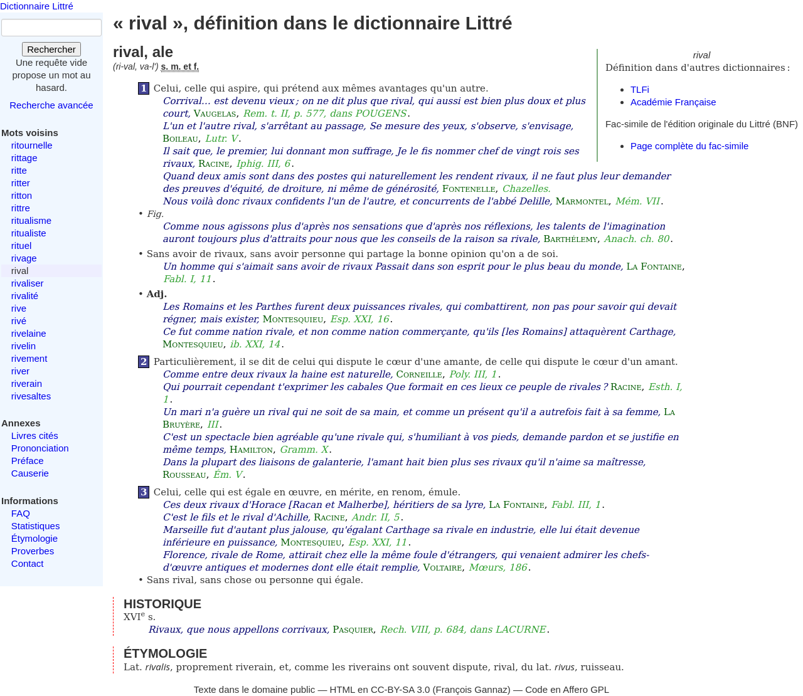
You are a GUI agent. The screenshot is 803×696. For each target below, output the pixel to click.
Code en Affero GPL (567, 689)
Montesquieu (292, 319)
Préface (27, 460)
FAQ (20, 513)
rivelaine (28, 333)
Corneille (419, 374)
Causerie (30, 473)
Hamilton (251, 449)
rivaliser (27, 283)
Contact (27, 563)
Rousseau (184, 474)
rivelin (23, 345)
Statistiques (35, 525)
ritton (21, 195)
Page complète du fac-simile (689, 145)
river (20, 371)
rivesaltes (31, 396)
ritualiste (28, 233)
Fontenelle (469, 188)
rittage (24, 157)
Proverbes (32, 551)
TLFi (639, 89)
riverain (26, 383)
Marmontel (582, 201)
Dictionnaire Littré (36, 6)
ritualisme (31, 220)
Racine (214, 163)
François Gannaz (472, 689)
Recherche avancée (51, 105)
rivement (29, 358)
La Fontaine (653, 266)
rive (18, 308)
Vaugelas (215, 113)
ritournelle (32, 145)
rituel (21, 245)
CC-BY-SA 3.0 (400, 689)
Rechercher (51, 49)
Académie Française (673, 102)
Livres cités (34, 435)
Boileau (180, 138)
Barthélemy (570, 239)
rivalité (24, 295)
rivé (18, 320)
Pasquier (352, 629)
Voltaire (442, 567)
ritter (20, 182)
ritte (19, 170)
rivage (24, 258)
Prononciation (40, 448)
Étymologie (34, 538)
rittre (20, 208)
